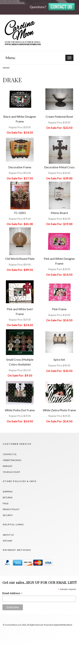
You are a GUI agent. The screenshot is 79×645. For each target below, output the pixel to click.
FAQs (5, 503)
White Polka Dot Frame (20, 410)
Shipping (8, 491)
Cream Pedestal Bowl (59, 116)
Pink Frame (59, 309)
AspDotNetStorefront (63, 625)
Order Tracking (12, 460)
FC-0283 (19, 213)
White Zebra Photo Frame (59, 410)
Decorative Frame (19, 167)
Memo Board (59, 213)
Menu (10, 57)
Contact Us (9, 454)
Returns (7, 497)
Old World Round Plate (20, 258)
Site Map (7, 540)
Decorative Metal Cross (59, 167)
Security (8, 515)
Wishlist (7, 466)
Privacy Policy (11, 509)
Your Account (11, 472)
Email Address (12, 593)
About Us (8, 534)
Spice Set (59, 359)
